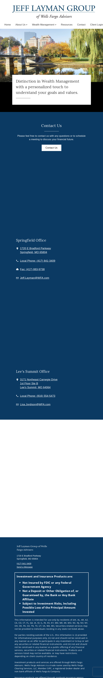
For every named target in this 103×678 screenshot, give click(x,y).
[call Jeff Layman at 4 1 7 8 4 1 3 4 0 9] (37, 260)
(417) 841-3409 (24, 563)
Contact (81, 24)
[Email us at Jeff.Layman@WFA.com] (34, 277)
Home (7, 24)
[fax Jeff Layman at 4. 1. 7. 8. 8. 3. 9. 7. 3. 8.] (32, 269)
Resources (66, 24)
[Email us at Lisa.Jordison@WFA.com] (35, 404)
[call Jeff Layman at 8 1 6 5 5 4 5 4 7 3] (37, 395)
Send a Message (25, 567)
